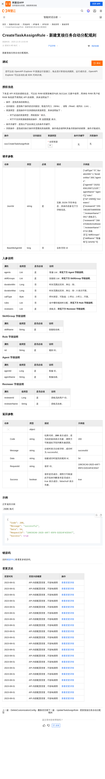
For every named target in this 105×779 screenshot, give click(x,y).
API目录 (45, 24)
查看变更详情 (68, 583)
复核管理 (65, 24)
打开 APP (96, 4)
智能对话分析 (14, 24)
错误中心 (11, 560)
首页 (4, 24)
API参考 (36, 24)
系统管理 (55, 24)
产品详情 (51, 46)
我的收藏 (95, 46)
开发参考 (26, 24)
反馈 (56, 726)
